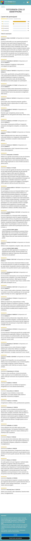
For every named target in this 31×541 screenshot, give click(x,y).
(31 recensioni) (5, 21)
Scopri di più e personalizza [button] (15, 538)
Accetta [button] (15, 534)
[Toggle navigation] (24, 2)
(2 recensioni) (5, 23)
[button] (29, 516)
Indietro (3, 6)
